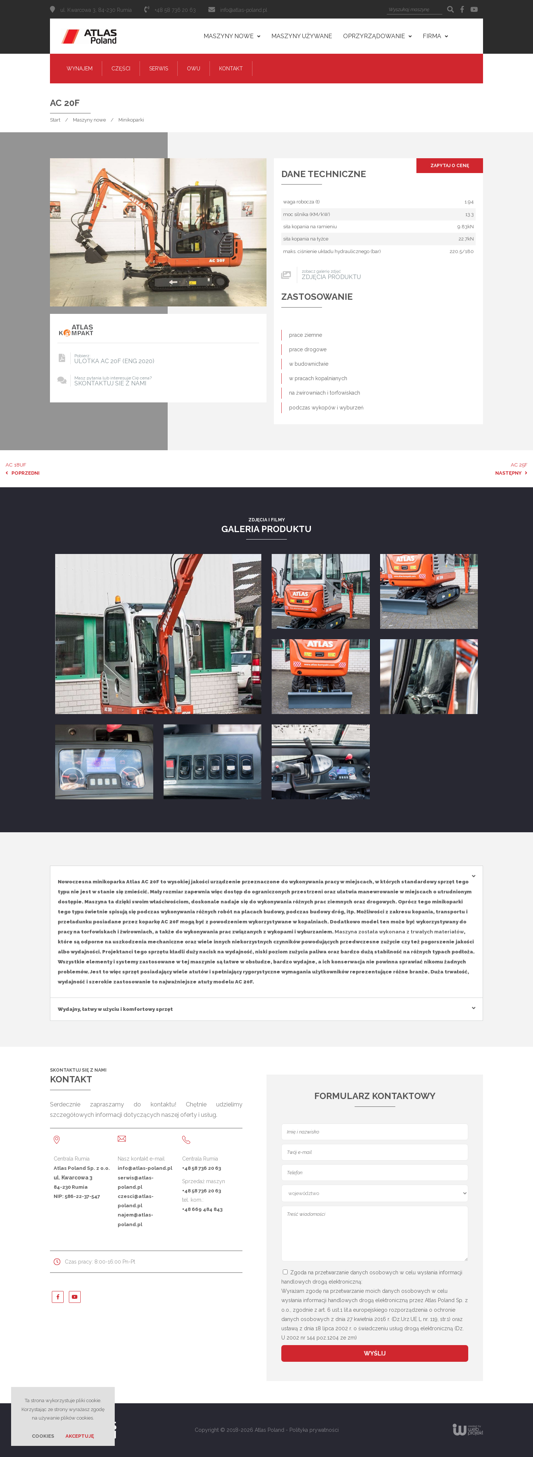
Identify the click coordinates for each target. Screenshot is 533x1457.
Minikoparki (131, 120)
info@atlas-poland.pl (243, 10)
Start (55, 120)
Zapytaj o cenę (449, 165)
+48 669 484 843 (202, 1209)
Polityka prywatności (314, 1430)
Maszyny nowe (89, 120)
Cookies (43, 1436)
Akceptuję (80, 1436)
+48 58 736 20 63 (201, 1168)
